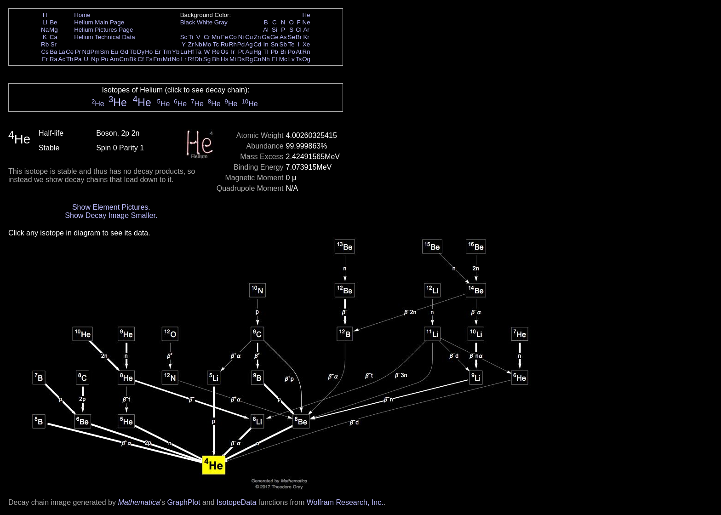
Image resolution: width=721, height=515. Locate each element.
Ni (241, 37)
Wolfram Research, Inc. (345, 502)
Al (266, 29)
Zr (191, 44)
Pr (78, 51)
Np (95, 59)
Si (274, 29)
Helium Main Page (99, 22)
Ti (191, 37)
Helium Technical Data (104, 37)
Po (291, 51)
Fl (274, 59)
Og (306, 59)
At (299, 51)
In (266, 44)
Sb (283, 44)
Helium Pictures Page (103, 29)
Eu (114, 51)
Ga (266, 37)
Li (44, 22)
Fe (224, 37)
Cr (207, 37)
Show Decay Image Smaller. (111, 215)
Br (299, 37)
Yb (175, 51)
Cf (140, 59)
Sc (184, 37)
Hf (191, 51)
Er (157, 51)
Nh (266, 59)
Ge (274, 37)
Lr (184, 59)
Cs (44, 51)
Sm (104, 51)
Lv (291, 59)
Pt (241, 51)
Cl (299, 29)
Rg (249, 59)
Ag (248, 44)
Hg (257, 51)
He (306, 14)
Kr (306, 37)
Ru (225, 44)
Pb (274, 51)
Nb (198, 44)
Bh (215, 59)
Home (82, 14)
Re (216, 51)
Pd (241, 44)
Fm (157, 59)
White (204, 22)
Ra (53, 59)
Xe (306, 44)
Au (248, 51)
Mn (216, 37)
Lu (183, 51)
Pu (104, 59)
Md (167, 59)
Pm (95, 51)
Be (53, 22)
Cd (257, 44)
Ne (306, 22)
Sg (207, 59)
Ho (149, 51)
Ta (198, 51)
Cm (124, 59)
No (176, 59)
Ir (233, 51)
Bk (133, 59)
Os (225, 51)
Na (45, 29)
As (283, 37)
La (61, 51)
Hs (224, 59)
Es (149, 59)
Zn (257, 37)
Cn (257, 59)
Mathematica (139, 502)
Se (291, 37)
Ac (62, 59)
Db (198, 59)
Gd (124, 51)
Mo (207, 44)
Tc (216, 44)
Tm (166, 51)
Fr (45, 59)
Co (233, 37)
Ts (299, 59)
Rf (191, 59)
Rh (233, 44)
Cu (249, 37)
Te (291, 44)
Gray (221, 22)
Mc (283, 59)
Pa (77, 59)
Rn (306, 51)
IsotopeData (236, 502)
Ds (241, 59)
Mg (53, 29)
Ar (306, 29)
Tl (266, 51)
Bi (283, 51)
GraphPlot (183, 502)
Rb (45, 44)
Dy (140, 51)
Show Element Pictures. (111, 207)
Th (70, 59)
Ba (53, 51)
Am (114, 59)
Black (187, 22)
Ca (53, 37)
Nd (86, 51)
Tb (133, 51)
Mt (232, 59)
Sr (54, 44)
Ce (70, 51)
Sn (274, 44)
